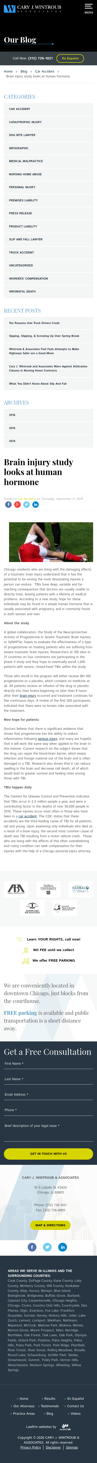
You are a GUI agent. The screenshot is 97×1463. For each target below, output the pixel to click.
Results (49, 1398)
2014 (12, 441)
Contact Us (75, 1406)
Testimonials (50, 1406)
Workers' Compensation (28, 279)
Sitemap (72, 1447)
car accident (28, 816)
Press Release (20, 213)
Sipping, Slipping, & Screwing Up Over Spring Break (44, 336)
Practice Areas (24, 1413)
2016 (12, 415)
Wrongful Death (22, 292)
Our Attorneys (23, 1406)
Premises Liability (23, 201)
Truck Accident (21, 253)
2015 (12, 428)
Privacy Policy (30, 1447)
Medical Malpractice (26, 161)
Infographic (18, 148)
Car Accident (19, 109)
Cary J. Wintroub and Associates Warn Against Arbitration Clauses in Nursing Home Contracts (48, 369)
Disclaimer (53, 1447)
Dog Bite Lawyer (22, 135)
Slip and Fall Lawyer (26, 240)
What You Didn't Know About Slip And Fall (37, 384)
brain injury (28, 695)
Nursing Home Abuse (25, 174)
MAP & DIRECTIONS (50, 1225)
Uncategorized (21, 266)
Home (24, 1398)
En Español (70, 58)
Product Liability (23, 227)
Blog (50, 1413)
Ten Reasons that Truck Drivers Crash (34, 323)
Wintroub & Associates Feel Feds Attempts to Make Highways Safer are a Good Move (44, 351)
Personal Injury (22, 187)
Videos (75, 1413)
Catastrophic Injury (25, 122)
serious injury (47, 739)
